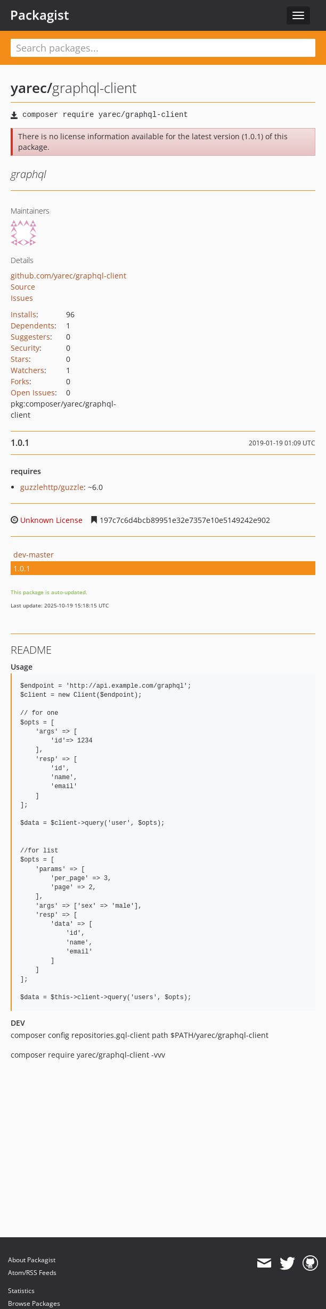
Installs (23, 314)
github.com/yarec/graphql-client (68, 276)
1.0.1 (21, 568)
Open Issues (33, 392)
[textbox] (163, 48)
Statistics (21, 1290)
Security (25, 348)
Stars (20, 359)
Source (23, 287)
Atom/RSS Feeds (32, 1272)
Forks (20, 381)
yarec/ (31, 87)
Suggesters (30, 337)
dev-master (33, 555)
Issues (22, 298)
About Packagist (31, 1259)
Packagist (39, 14)
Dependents (32, 325)
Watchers (27, 370)
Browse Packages (34, 1303)
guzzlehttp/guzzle (52, 487)
